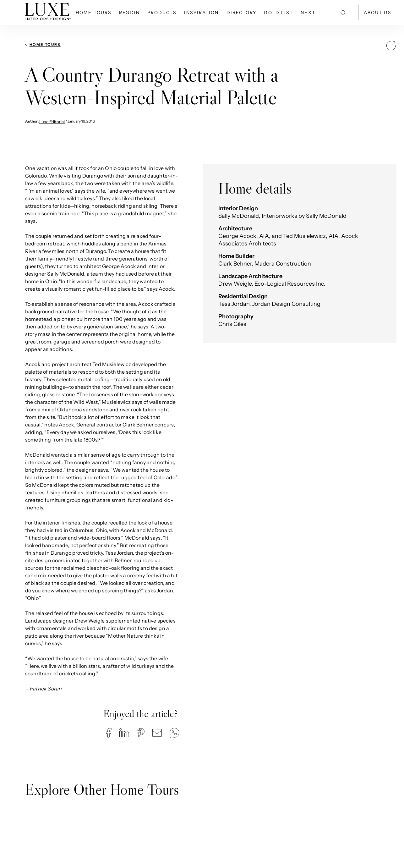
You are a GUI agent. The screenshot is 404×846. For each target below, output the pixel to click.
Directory (242, 12)
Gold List (278, 12)
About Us (377, 12)
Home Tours (94, 12)
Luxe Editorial (52, 121)
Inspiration (201, 12)
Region (129, 12)
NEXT (308, 12)
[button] (108, 732)
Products (162, 12)
